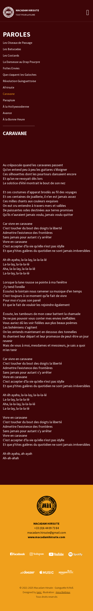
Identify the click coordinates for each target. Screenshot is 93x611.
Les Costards (11, 55)
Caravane (9, 94)
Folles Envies (11, 68)
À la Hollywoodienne (16, 106)
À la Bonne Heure (14, 119)
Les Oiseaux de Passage (17, 43)
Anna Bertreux (63, 592)
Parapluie (9, 100)
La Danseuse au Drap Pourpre (21, 62)
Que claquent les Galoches (19, 74)
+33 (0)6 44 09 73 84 (46, 528)
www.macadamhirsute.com (46, 537)
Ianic (39, 592)
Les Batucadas (12, 49)
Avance (7, 113)
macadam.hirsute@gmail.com (46, 532)
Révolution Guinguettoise (19, 81)
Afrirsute (8, 87)
